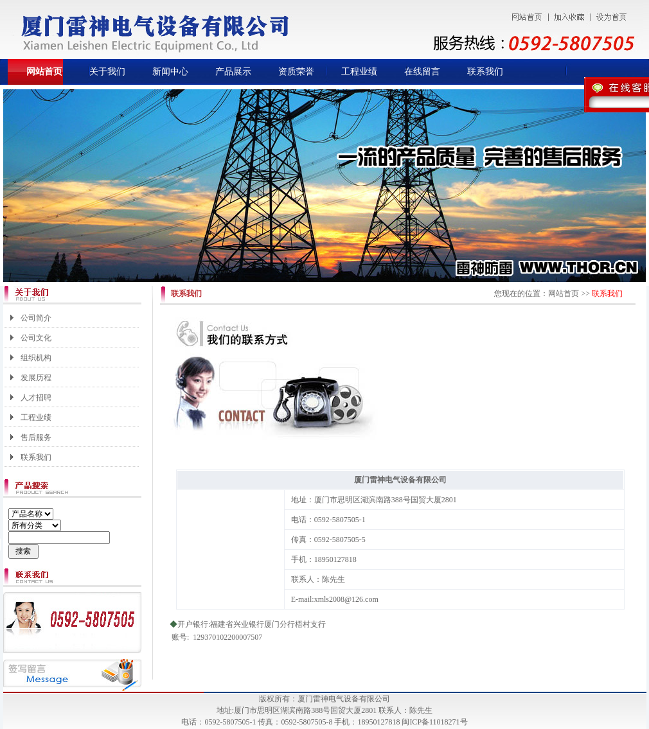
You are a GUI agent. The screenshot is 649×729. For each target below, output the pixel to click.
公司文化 (36, 337)
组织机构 (36, 357)
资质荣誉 (296, 71)
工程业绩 (359, 71)
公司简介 (36, 317)
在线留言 (422, 71)
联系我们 (485, 71)
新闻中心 (170, 71)
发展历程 (36, 377)
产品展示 (233, 71)
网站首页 (44, 71)
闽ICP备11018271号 (434, 721)
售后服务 (36, 437)
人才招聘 (36, 397)
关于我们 (107, 71)
